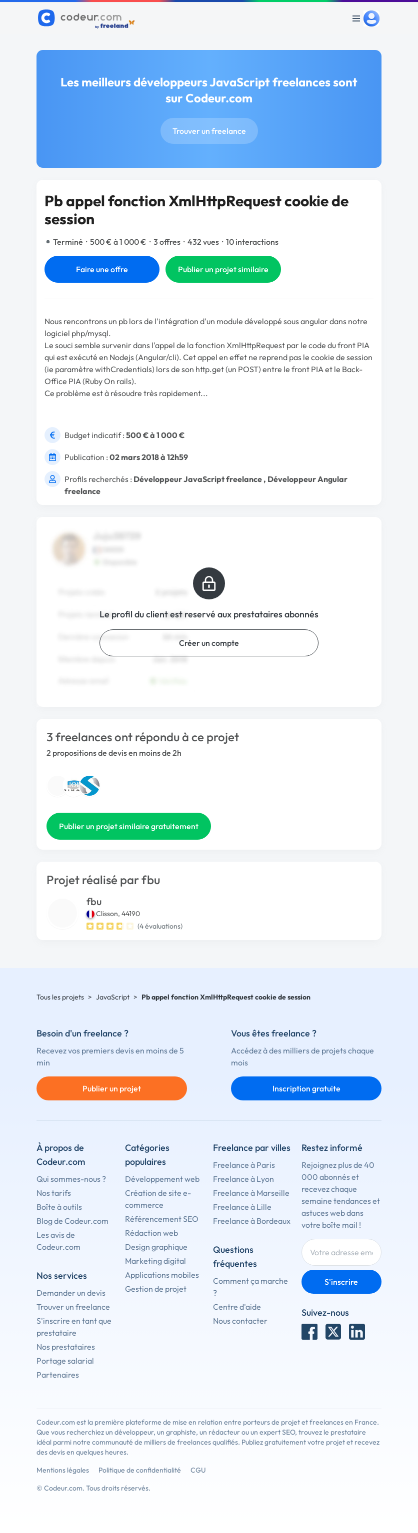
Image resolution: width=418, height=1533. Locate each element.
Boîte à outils (59, 1207)
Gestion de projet (155, 1289)
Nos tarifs (53, 1193)
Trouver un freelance (209, 131)
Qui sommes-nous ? (71, 1179)
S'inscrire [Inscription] (341, 1282)
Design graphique (156, 1247)
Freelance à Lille (242, 1207)
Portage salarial (65, 1361)
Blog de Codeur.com (72, 1221)
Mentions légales (62, 1470)
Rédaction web (151, 1233)
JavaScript (113, 997)
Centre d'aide (237, 1307)
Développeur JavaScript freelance (198, 479)
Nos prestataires (65, 1347)
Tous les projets (60, 997)
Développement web (162, 1179)
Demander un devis (71, 1293)
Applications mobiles (162, 1275)
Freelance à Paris (244, 1165)
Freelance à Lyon (243, 1179)
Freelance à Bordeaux (251, 1221)
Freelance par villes (251, 1147)
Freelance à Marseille (251, 1193)
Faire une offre (102, 269)
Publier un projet (111, 1088)
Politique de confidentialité (139, 1470)
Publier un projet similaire (223, 269)
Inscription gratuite (306, 1088)
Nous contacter (240, 1321)
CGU (198, 1470)
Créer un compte (209, 643)
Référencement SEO (161, 1219)
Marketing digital (155, 1261)
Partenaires (57, 1375)
